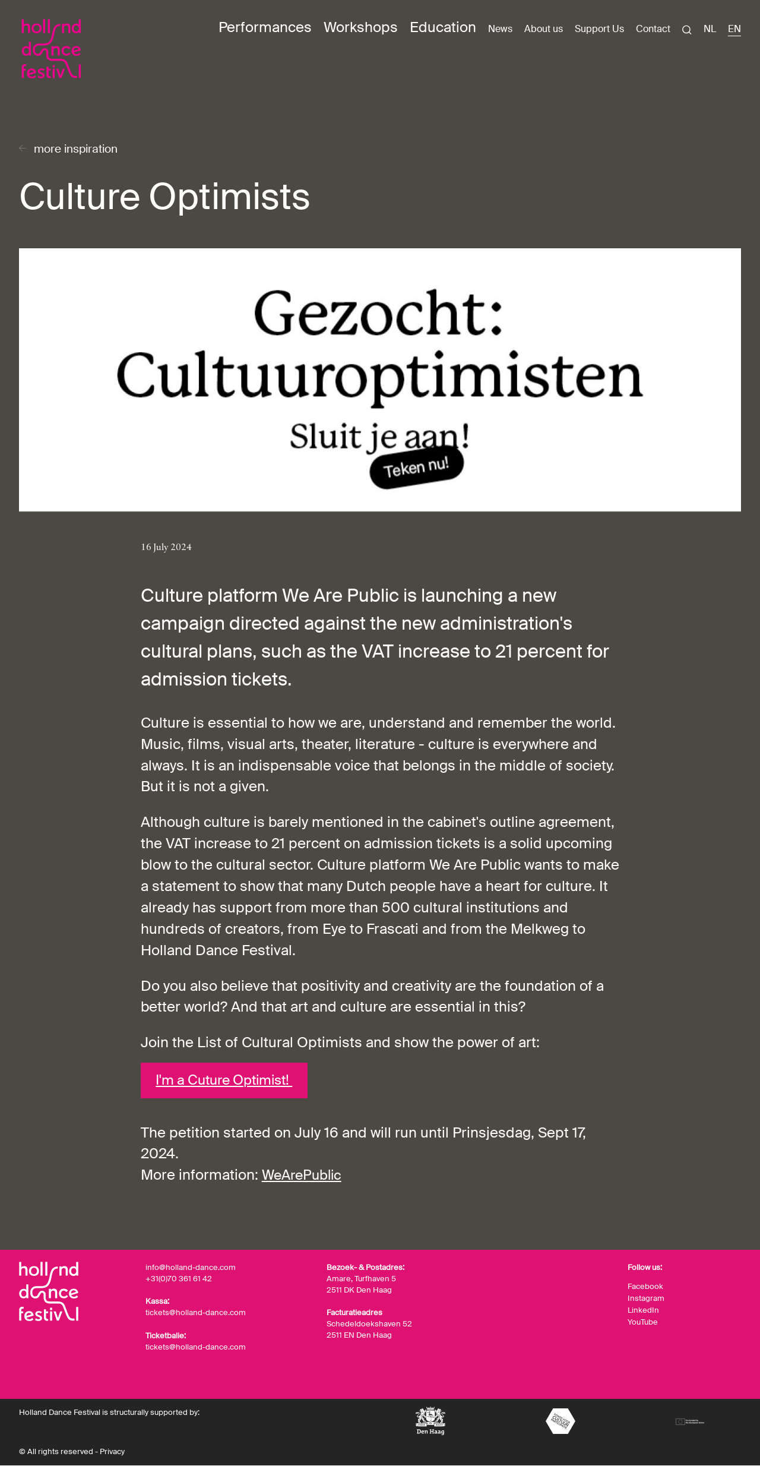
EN (734, 29)
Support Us (599, 29)
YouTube (643, 1322)
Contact (653, 29)
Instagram (646, 1299)
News (500, 29)
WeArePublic (304, 1177)
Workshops (361, 27)
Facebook (645, 1288)
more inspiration (79, 149)
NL (710, 29)
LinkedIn (643, 1311)
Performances (265, 27)
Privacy (112, 1453)
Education (443, 27)
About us (543, 29)
